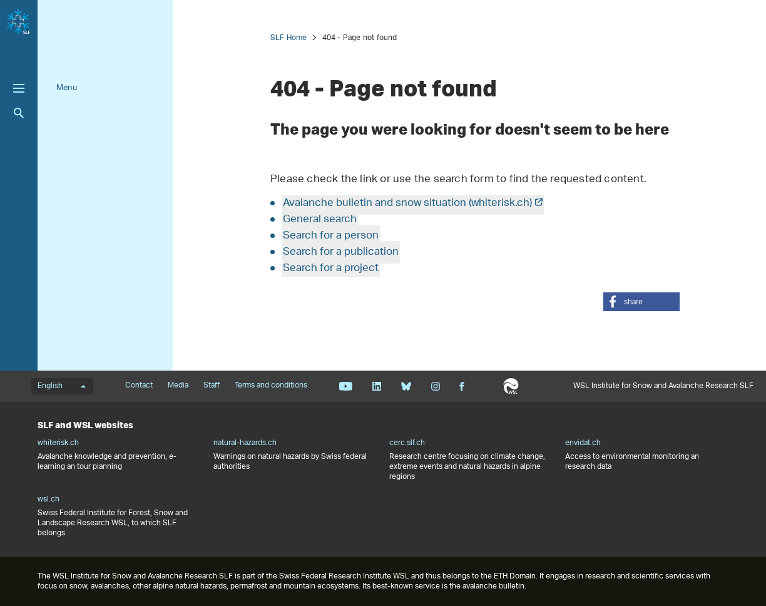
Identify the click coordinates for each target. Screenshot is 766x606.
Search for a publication (341, 252)
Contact (139, 385)
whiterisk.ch (58, 443)
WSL (511, 386)
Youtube (345, 386)
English (62, 386)
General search (320, 219)
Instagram (435, 386)
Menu (66, 88)
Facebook (461, 386)
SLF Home (288, 38)
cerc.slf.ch (407, 443)
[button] (641, 301)
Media (178, 385)
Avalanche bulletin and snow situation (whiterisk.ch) (407, 203)
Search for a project (331, 268)
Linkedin (376, 386)
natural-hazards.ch (245, 443)
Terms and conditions (271, 385)
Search (19, 113)
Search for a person (331, 236)
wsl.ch (48, 500)
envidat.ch (583, 443)
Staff (211, 385)
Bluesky (406, 386)
